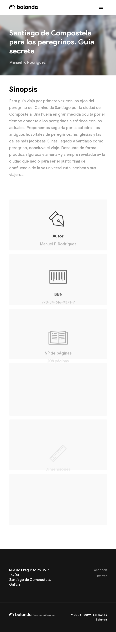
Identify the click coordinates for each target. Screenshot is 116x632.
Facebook (99, 570)
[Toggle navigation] (101, 8)
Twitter (101, 576)
